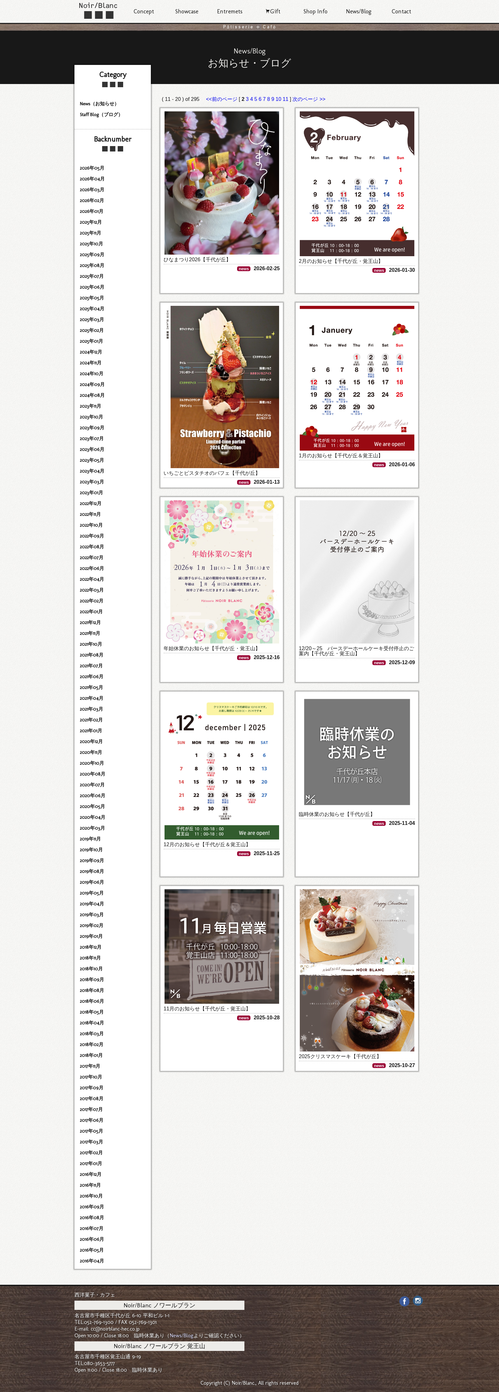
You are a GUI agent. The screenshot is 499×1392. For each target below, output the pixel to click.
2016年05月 (92, 1250)
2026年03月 (92, 190)
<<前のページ (222, 99)
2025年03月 (92, 319)
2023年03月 (92, 482)
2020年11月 (91, 752)
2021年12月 (90, 622)
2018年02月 (91, 1044)
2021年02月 (91, 720)
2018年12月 (91, 947)
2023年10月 (91, 417)
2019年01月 (91, 936)
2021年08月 (91, 655)
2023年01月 (91, 493)
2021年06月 (91, 676)
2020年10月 (92, 763)
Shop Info (315, 11)
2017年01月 (91, 1163)
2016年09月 (92, 1207)
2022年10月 (91, 525)
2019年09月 (92, 860)
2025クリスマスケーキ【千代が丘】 (340, 1056)
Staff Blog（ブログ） (101, 114)
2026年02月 (92, 200)
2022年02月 (91, 601)
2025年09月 (92, 254)
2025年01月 (91, 341)
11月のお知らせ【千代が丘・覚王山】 (207, 1008)
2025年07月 (92, 276)
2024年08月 (92, 395)
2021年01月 (91, 731)
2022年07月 (91, 557)
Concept (144, 11)
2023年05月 (92, 460)
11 (285, 99)
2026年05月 (92, 168)
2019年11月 (90, 839)
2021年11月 (90, 633)
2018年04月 (92, 1023)
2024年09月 (92, 384)
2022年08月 (92, 547)
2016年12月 (91, 1174)
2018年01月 (91, 1055)
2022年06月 (92, 568)
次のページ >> (308, 99)
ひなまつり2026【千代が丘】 (197, 259)
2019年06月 (92, 882)
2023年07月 (92, 438)
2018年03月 (92, 1034)
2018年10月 (91, 969)
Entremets (229, 11)
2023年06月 (92, 449)
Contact (401, 11)
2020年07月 (92, 785)
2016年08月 (92, 1217)
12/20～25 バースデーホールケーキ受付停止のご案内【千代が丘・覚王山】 (356, 651)
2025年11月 (90, 233)
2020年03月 (92, 828)
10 (278, 99)
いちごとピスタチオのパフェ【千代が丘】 (212, 473)
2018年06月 (92, 1001)
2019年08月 (92, 871)
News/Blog (358, 11)
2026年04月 (92, 179)
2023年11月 (90, 406)
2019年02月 (91, 925)
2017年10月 (91, 1077)
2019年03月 (92, 914)
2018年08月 (92, 990)
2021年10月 (91, 644)
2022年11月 (90, 514)
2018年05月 (92, 1012)
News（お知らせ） (99, 104)
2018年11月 (90, 958)
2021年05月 (91, 687)
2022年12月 (91, 503)
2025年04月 (92, 309)
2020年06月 (92, 795)
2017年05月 (91, 1131)
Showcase (186, 11)
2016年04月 (92, 1261)
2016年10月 (91, 1196)
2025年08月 (92, 265)
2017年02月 (91, 1153)
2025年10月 (91, 244)
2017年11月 (90, 1066)
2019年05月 (92, 893)
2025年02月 (92, 330)
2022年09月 (92, 536)
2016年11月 (90, 1185)
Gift (272, 11)
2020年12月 (91, 741)
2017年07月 (91, 1109)
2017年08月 (91, 1098)
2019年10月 (91, 850)
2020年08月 (92, 774)
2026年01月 (91, 211)
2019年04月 (92, 904)
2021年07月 (91, 666)
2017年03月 (91, 1142)
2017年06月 (91, 1120)
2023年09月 (92, 428)
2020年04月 (92, 817)
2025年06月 (92, 287)
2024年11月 (91, 363)
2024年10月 (91, 373)
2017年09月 (91, 1088)
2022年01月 (91, 612)
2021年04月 (91, 698)
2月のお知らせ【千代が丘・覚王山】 (341, 261)
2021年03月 (91, 709)
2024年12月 (91, 352)
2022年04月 (92, 579)
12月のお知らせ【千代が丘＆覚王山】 (207, 844)
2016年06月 (92, 1239)
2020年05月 (92, 806)
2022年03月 (92, 590)
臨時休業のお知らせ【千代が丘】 (337, 814)
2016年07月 (91, 1228)
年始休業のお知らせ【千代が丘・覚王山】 (212, 648)
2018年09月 (92, 979)
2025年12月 (91, 222)
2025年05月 (92, 298)
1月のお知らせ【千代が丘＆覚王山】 (341, 455)
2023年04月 (92, 471)
